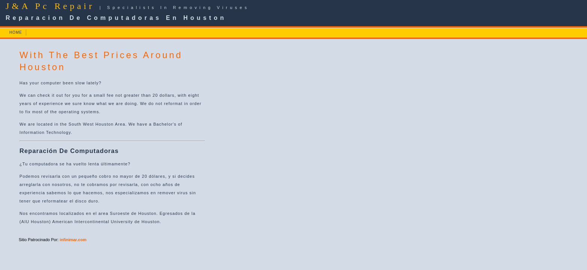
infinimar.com (73, 239)
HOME (15, 32)
